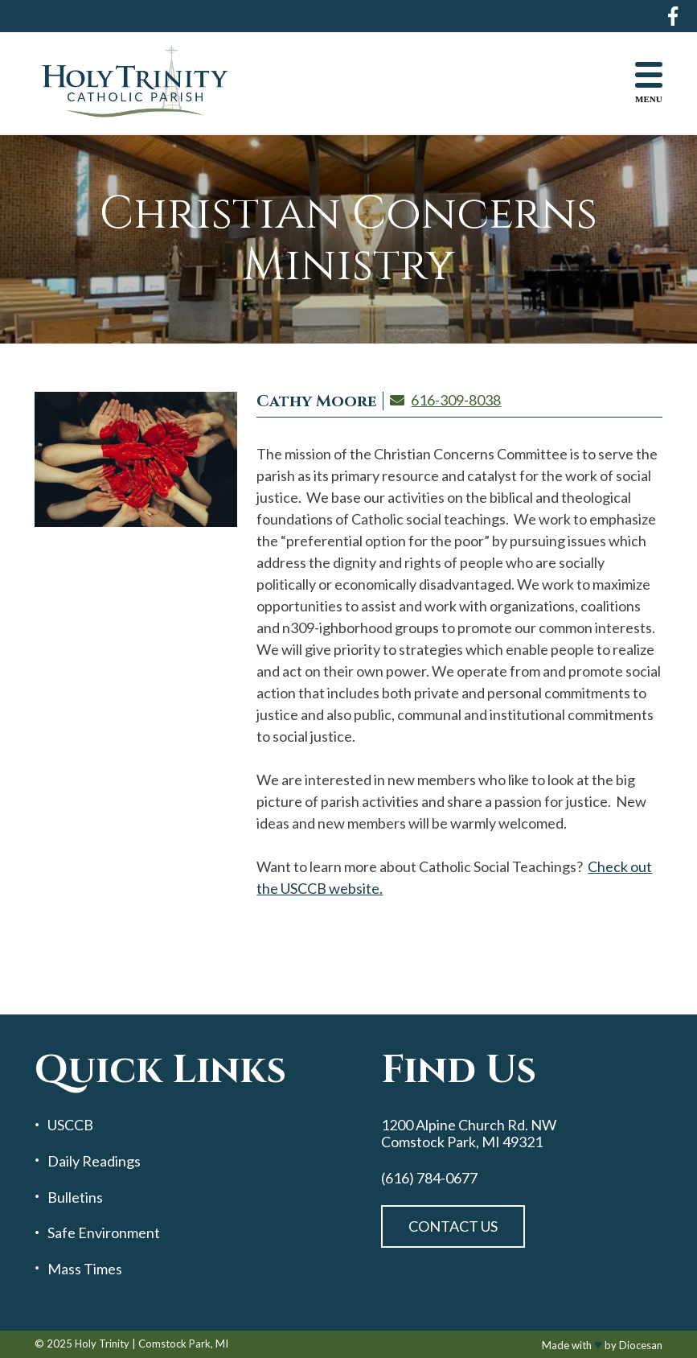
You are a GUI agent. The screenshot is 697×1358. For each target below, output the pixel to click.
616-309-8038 (456, 400)
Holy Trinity (102, 1343)
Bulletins (75, 1197)
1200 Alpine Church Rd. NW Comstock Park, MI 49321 (468, 1133)
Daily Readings (94, 1161)
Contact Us (453, 1226)
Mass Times (84, 1269)
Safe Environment (103, 1232)
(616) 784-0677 (429, 1178)
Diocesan (640, 1345)
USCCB (70, 1125)
